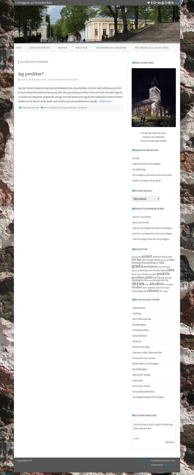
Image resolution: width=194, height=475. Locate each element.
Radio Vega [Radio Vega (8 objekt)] (168, 278)
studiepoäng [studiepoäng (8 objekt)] (168, 285)
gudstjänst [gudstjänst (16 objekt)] (150, 266)
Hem (18, 48)
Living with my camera (143, 358)
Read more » (106, 101)
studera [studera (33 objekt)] (157, 283)
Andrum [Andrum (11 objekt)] (157, 257)
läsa (64, 107)
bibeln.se (169, 442)
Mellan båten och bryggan (145, 363)
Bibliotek (81, 48)
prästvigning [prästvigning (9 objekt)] (158, 278)
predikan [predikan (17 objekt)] (138, 277)
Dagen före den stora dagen (146, 164)
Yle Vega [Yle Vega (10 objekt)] (164, 291)
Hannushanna (139, 336)
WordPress (169, 465)
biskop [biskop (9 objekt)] (165, 257)
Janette (24, 79)
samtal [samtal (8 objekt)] (151, 280)
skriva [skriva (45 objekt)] (138, 283)
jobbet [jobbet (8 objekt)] (150, 271)
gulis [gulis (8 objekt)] (159, 267)
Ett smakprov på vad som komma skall (151, 175)
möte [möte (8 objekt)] (139, 274)
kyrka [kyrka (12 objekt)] (164, 270)
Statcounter (6, 473)
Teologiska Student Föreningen (148, 397)
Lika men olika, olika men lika (147, 352)
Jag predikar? (31, 73)
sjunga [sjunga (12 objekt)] (157, 280)
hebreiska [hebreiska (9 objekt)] (165, 267)
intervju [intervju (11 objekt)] (143, 270)
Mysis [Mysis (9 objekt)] (134, 274)
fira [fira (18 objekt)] (161, 262)
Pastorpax (137, 380)
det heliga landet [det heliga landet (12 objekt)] (151, 260)
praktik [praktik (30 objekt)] (163, 273)
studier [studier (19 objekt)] (137, 287)
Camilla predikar (140, 330)
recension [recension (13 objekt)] (137, 280)
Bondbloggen (139, 324)
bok (45, 107)
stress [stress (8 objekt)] (147, 285)
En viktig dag (138, 169)
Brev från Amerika (141, 319)
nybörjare (72, 107)
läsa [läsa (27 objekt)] (170, 270)
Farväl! (135, 158)
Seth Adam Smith (141, 386)
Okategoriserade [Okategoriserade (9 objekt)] (148, 274)
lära (60, 107)
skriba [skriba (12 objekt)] (164, 280)
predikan (82, 107)
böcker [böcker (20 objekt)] (137, 259)
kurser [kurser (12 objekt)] (156, 270)
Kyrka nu (136, 341)
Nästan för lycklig (141, 375)
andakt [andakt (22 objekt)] (146, 256)
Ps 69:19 (136, 439)
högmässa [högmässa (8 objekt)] (135, 271)
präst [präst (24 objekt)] (149, 277)
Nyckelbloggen (140, 369)
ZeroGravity (144, 460)
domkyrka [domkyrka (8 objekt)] (164, 260)
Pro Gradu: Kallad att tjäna (152, 48)
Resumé (62, 48)
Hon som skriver (40, 48)
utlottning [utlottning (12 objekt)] (137, 291)
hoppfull (52, 107)
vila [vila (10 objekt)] (144, 291)
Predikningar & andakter (111, 48)
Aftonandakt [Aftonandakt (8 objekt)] (136, 257)
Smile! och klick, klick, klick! (146, 180)
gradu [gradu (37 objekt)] (137, 266)
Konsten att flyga (141, 347)
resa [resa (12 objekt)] (146, 280)
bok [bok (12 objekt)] (170, 256)
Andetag (136, 313)
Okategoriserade (30, 107)
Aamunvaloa (138, 308)
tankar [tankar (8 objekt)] (145, 288)
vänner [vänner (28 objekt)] (153, 290)
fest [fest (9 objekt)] (157, 263)
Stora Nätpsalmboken (143, 391)
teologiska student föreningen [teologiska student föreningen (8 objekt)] (159, 288)
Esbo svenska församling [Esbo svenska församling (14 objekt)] (153, 261)
